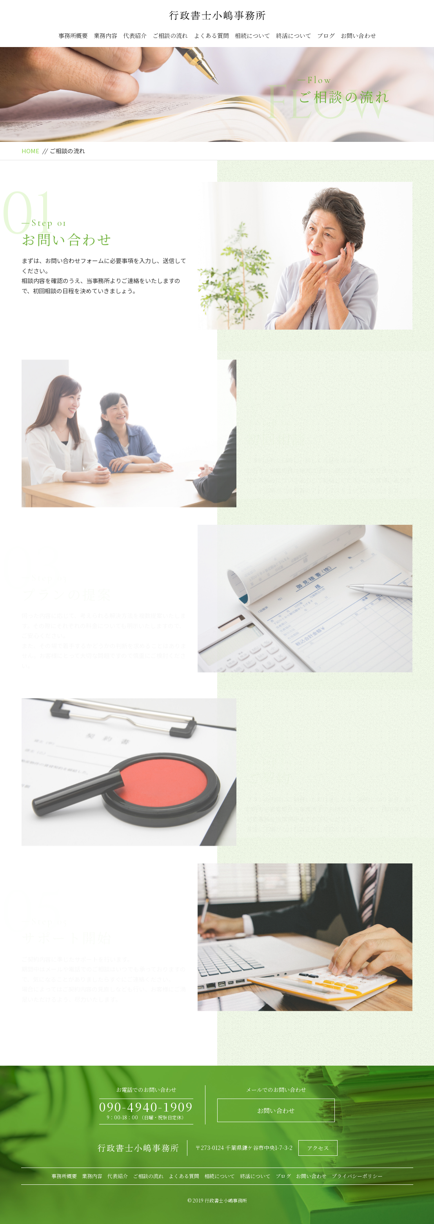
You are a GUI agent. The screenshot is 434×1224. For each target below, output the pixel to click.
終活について (293, 35)
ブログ (326, 35)
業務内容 (105, 35)
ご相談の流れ (170, 35)
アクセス (318, 1148)
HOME (30, 151)
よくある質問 (211, 35)
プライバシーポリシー (357, 1176)
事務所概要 (73, 35)
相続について (252, 35)
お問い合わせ (358, 35)
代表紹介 (135, 35)
